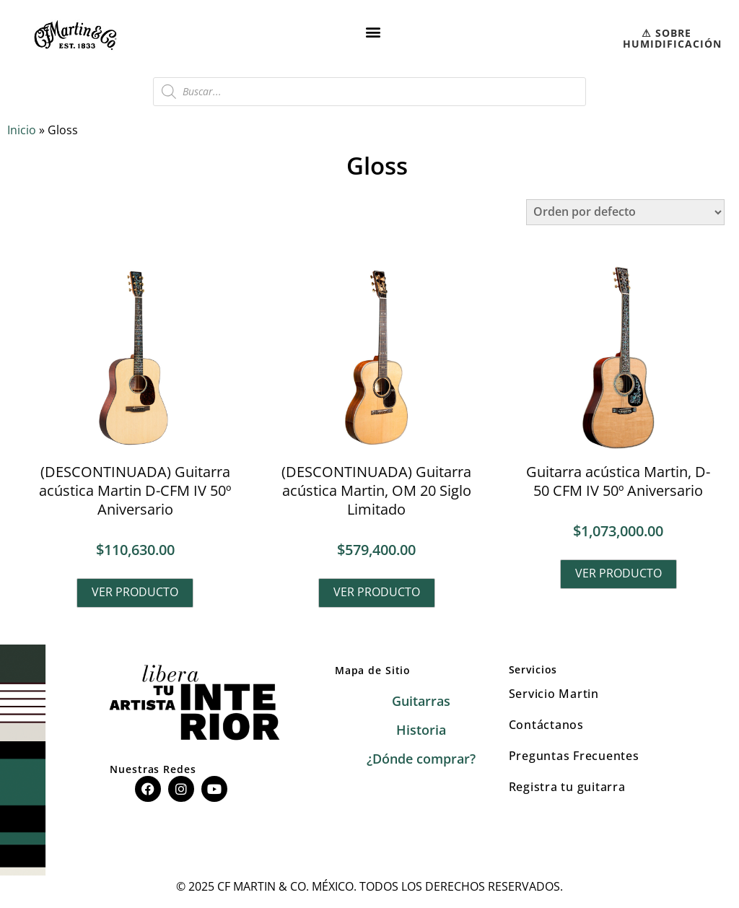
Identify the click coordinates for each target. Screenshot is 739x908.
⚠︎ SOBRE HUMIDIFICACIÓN (672, 38)
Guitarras (421, 701)
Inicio (21, 130)
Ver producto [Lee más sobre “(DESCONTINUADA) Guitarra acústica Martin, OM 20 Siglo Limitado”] (376, 592)
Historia (421, 730)
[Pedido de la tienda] (625, 212)
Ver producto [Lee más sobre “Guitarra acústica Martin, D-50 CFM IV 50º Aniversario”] (618, 573)
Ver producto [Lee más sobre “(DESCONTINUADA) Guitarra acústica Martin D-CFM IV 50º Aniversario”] (135, 592)
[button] (373, 31)
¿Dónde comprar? (421, 759)
